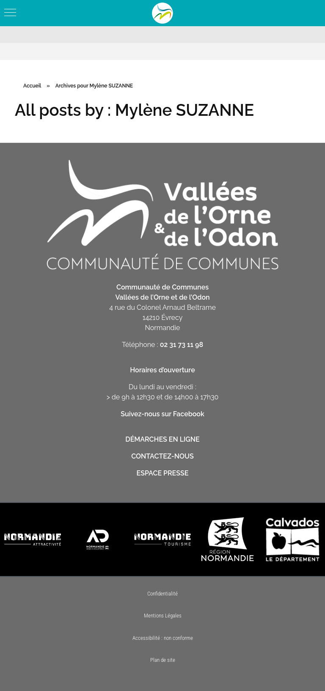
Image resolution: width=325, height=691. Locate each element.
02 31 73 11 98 (181, 345)
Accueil (32, 86)
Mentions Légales (163, 615)
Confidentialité (162, 593)
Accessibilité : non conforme (162, 638)
